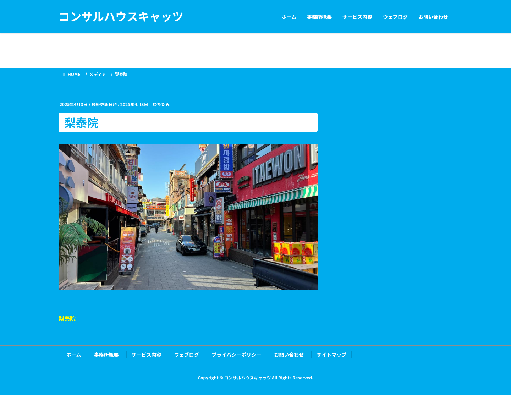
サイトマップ (331, 354)
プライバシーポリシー (237, 354)
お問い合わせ (289, 354)
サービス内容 (146, 354)
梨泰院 (67, 318)
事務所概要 (106, 354)
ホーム (73, 354)
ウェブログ (186, 354)
